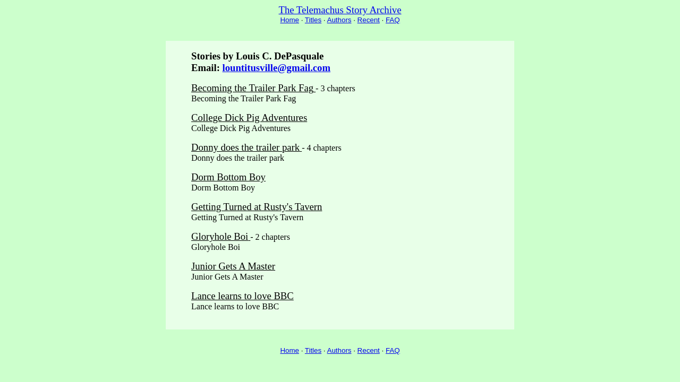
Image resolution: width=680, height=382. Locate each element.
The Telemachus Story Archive (340, 9)
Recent (369, 20)
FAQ (393, 20)
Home (289, 20)
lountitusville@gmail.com (276, 67)
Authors (339, 20)
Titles (313, 20)
